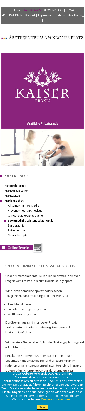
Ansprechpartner (16, 186)
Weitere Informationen (57, 399)
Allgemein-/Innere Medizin (24, 206)
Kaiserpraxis (32, 10)
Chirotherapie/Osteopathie (25, 215)
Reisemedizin (16, 230)
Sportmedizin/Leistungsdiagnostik (30, 220)
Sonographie (16, 225)
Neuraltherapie (17, 235)
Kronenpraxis (53, 10)
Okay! (42, 407)
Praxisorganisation (17, 191)
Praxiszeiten (12, 196)
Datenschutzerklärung (70, 15)
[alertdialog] (42, 391)
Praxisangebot (14, 201)
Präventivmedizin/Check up (25, 211)
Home (17, 10)
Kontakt (30, 15)
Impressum (45, 15)
